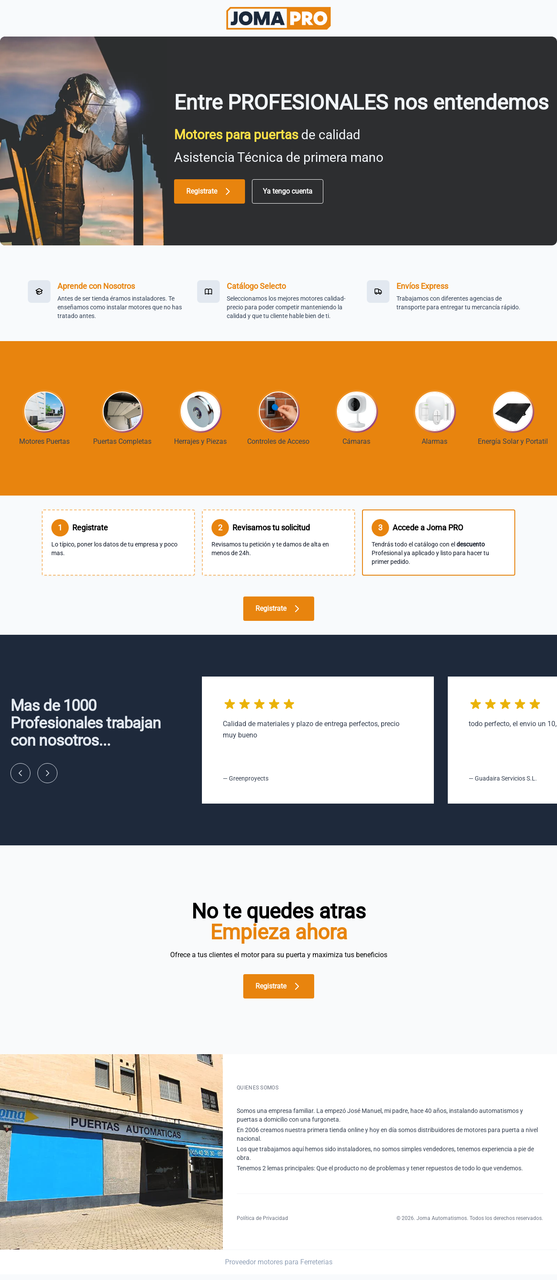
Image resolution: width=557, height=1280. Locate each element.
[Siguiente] (47, 779)
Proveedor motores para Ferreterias (278, 1267)
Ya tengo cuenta (287, 191)
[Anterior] (20, 779)
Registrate (209, 191)
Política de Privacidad (262, 1224)
